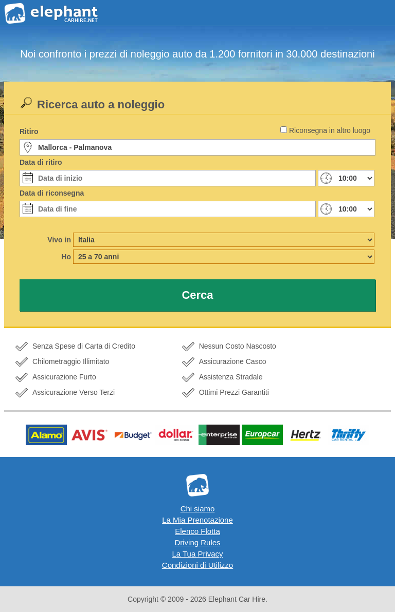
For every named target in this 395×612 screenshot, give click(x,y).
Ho (66, 257)
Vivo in (59, 240)
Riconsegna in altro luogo (329, 130)
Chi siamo (198, 508)
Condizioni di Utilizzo (197, 565)
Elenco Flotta (197, 531)
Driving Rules (197, 542)
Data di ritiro (41, 162)
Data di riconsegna (52, 193)
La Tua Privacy (197, 553)
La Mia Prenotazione (197, 519)
